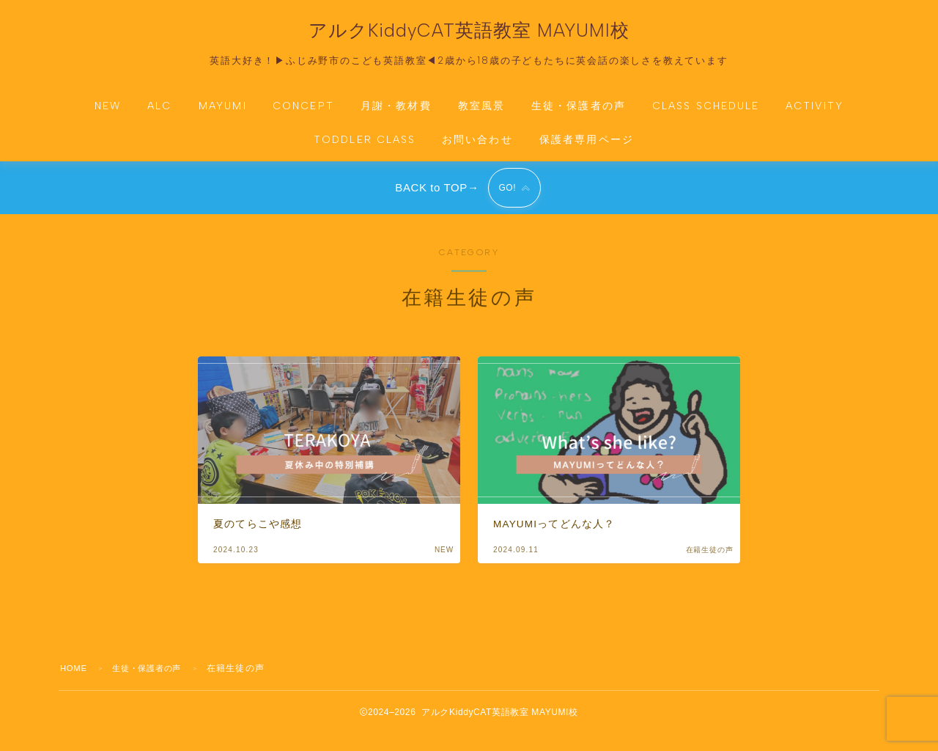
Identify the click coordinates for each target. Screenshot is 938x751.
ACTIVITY (814, 115)
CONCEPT (303, 115)
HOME (75, 685)
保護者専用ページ (586, 148)
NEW (108, 115)
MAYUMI (223, 115)
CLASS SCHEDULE (705, 115)
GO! (505, 200)
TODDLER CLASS (365, 149)
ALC (159, 115)
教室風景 (481, 115)
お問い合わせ (477, 148)
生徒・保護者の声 (578, 115)
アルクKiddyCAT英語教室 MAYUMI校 (468, 35)
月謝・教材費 (396, 115)
